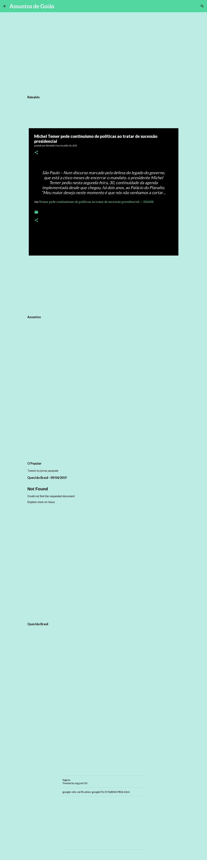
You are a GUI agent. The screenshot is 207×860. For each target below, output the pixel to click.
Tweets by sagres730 (74, 783)
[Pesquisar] (59, 6)
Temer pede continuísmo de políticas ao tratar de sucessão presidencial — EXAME (96, 202)
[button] (36, 152)
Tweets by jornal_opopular (43, 470)
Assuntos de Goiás (32, 6)
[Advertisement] (103, 285)
